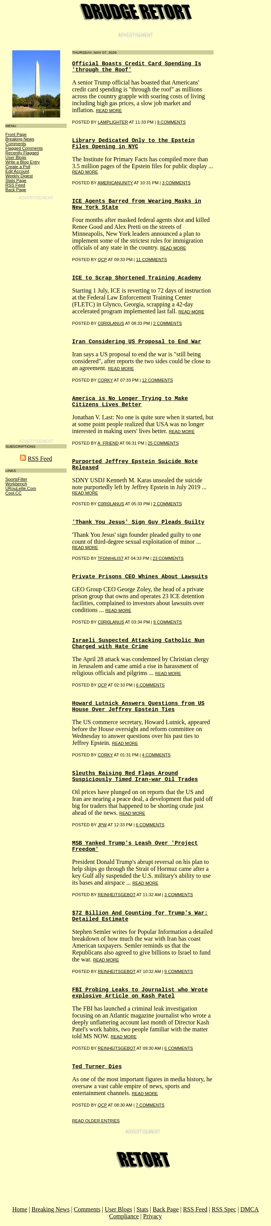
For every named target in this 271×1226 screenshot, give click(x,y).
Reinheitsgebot (117, 894)
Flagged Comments (24, 148)
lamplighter (113, 122)
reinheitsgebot (117, 971)
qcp (102, 259)
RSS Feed (15, 185)
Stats (142, 1209)
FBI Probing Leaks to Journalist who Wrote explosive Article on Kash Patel (140, 993)
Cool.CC (13, 493)
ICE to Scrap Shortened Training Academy (136, 278)
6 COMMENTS (150, 685)
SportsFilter (16, 479)
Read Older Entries (96, 1120)
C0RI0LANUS (111, 323)
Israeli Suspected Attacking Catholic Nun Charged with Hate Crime (138, 643)
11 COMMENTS (151, 259)
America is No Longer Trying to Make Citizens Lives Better (130, 401)
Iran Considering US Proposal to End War (136, 342)
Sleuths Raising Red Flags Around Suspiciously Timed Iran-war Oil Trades (135, 776)
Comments (15, 143)
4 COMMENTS (156, 755)
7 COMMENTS (150, 1105)
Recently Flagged (22, 153)
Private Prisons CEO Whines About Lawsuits (140, 577)
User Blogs (15, 157)
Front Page (15, 134)
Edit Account (17, 171)
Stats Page (15, 180)
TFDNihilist (111, 558)
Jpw (102, 824)
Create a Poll (17, 166)
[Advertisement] (36, 318)
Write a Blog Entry (22, 162)
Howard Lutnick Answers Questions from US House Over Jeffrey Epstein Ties (138, 706)
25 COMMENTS (163, 443)
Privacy (152, 1216)
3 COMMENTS (176, 182)
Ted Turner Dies (97, 1067)
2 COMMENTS (167, 323)
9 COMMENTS (171, 122)
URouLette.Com (20, 488)
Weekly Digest (19, 176)
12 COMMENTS (157, 380)
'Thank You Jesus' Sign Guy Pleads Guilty (138, 522)
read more (109, 110)
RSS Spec (224, 1209)
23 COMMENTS (168, 558)
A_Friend (107, 443)
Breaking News (19, 139)
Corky (105, 380)
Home (19, 1209)
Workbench (16, 483)
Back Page (15, 189)
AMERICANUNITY (115, 182)
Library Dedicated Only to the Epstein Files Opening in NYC (133, 143)
